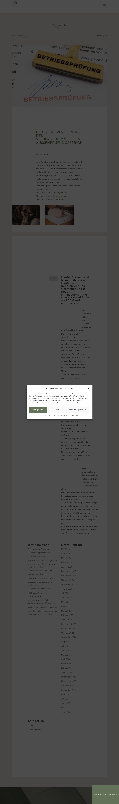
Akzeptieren (38, 410)
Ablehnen (57, 410)
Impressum (74, 415)
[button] (88, 388)
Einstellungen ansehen (79, 410)
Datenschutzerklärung (61, 415)
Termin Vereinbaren (105, 794)
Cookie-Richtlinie (47, 415)
